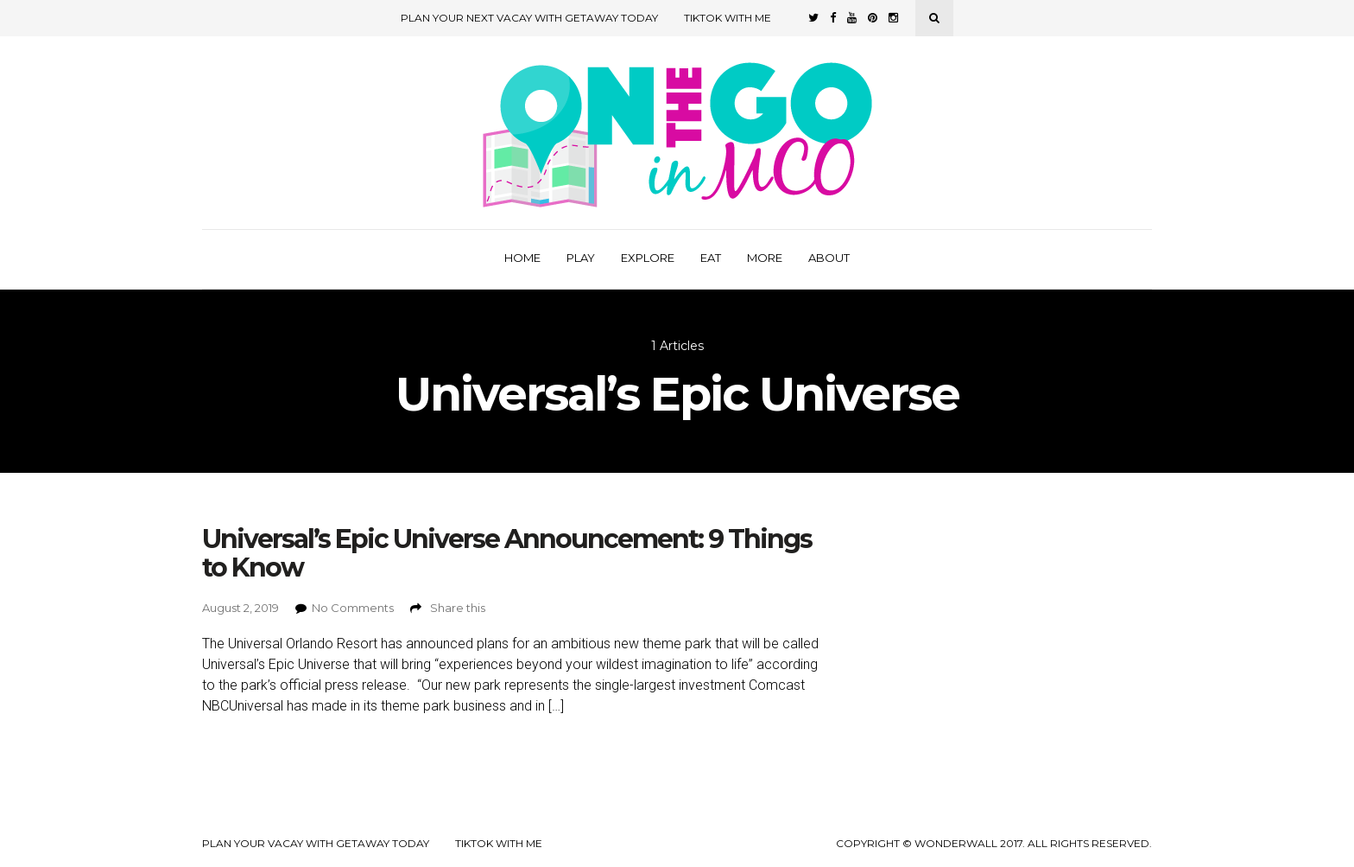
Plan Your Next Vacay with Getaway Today (529, 17)
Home (522, 258)
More (764, 258)
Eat (710, 258)
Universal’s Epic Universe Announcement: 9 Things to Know (507, 553)
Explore (647, 258)
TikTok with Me (727, 17)
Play (580, 258)
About (829, 258)
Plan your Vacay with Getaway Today (315, 843)
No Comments (353, 608)
